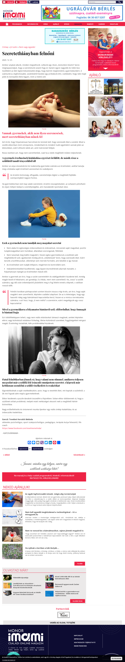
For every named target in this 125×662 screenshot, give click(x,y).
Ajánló (56, 24)
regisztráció (23, 449)
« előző (6, 455)
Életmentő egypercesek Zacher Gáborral (67, 585)
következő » (79, 455)
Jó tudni (13, 47)
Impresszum (78, 639)
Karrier (102, 24)
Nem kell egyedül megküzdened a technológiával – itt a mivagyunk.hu (50, 513)
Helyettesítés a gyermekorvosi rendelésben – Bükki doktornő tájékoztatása (67, 593)
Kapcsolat (78, 635)
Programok (17, 24)
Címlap (7, 24)
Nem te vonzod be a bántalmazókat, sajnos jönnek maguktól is (54, 530)
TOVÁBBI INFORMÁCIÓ (8, 660)
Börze (66, 24)
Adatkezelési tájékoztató (84, 642)
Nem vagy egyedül (27, 47)
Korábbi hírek (78, 601)
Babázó (90, 24)
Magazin (78, 24)
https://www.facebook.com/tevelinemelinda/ (21, 428)
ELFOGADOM (116, 658)
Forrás (44, 129)
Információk (32, 24)
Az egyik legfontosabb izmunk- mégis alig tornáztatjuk (50, 494)
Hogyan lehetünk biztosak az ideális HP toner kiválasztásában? (27, 593)
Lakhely (35, 2)
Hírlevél (10, 2)
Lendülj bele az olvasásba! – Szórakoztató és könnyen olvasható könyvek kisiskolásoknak (27, 585)
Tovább (80, 564)
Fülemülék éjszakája (20, 578)
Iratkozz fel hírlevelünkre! (44, 478)
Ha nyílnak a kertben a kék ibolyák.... (42, 548)
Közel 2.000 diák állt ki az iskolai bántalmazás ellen (67, 578)
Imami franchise (80, 646)
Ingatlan (114, 24)
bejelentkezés (37, 449)
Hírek (45, 24)
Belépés (23, 2)
